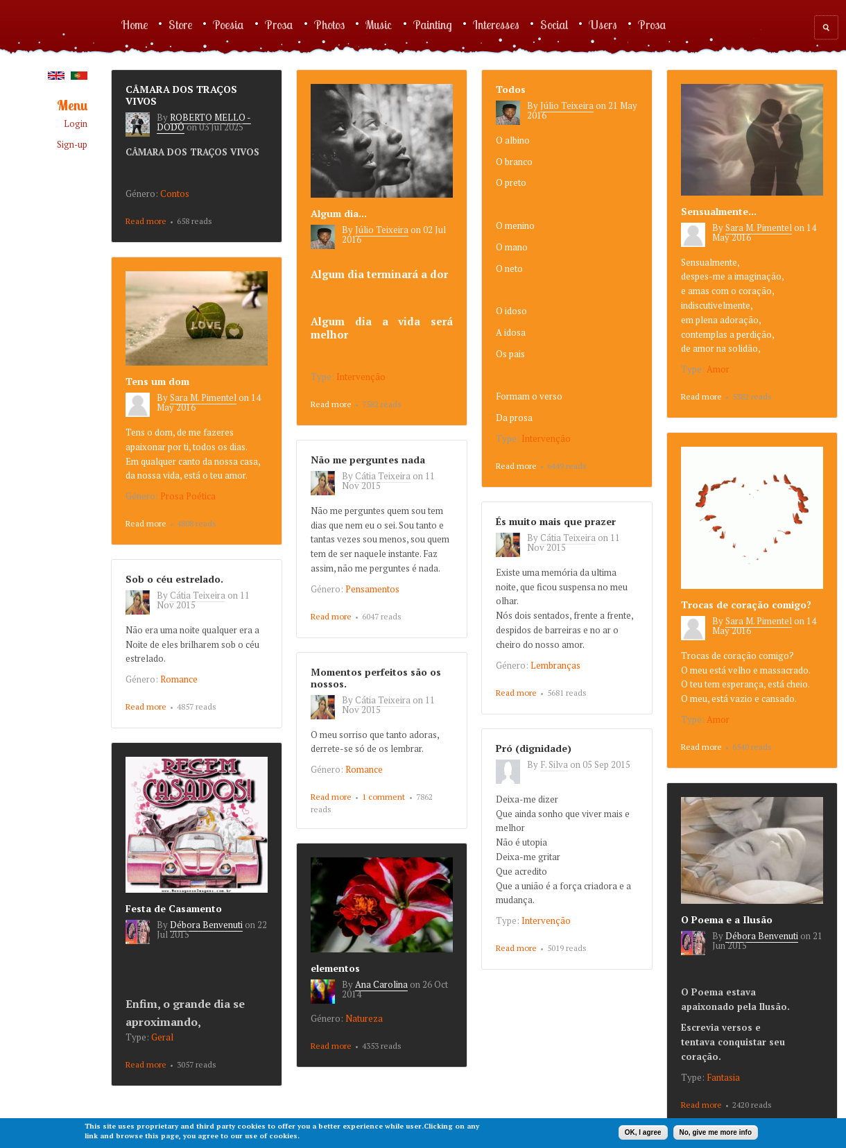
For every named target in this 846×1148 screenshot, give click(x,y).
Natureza (364, 1018)
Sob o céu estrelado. (174, 578)
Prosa (279, 24)
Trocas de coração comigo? (746, 604)
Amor (718, 369)
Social (554, 24)
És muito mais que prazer (556, 521)
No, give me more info (716, 1132)
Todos (511, 89)
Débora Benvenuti (206, 924)
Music (378, 24)
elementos (335, 968)
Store (180, 24)
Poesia (228, 24)
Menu (72, 106)
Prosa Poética (188, 496)
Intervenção (361, 376)
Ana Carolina (381, 984)
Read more (146, 222)
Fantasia (723, 1077)
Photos (329, 24)
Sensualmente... (719, 211)
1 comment (383, 796)
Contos (174, 193)
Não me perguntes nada (368, 459)
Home (134, 24)
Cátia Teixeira (383, 476)
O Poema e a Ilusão (726, 919)
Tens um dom (157, 381)
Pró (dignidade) (533, 748)
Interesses (496, 24)
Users (603, 24)
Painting (432, 24)
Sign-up (72, 145)
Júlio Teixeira (381, 229)
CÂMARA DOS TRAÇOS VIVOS (181, 95)
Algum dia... (339, 213)
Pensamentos (372, 589)
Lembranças (555, 665)
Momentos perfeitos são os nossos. (376, 677)
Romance (179, 679)
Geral (162, 1037)
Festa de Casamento (174, 908)
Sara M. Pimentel (758, 227)
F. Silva (554, 764)
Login (75, 124)
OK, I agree (643, 1132)
